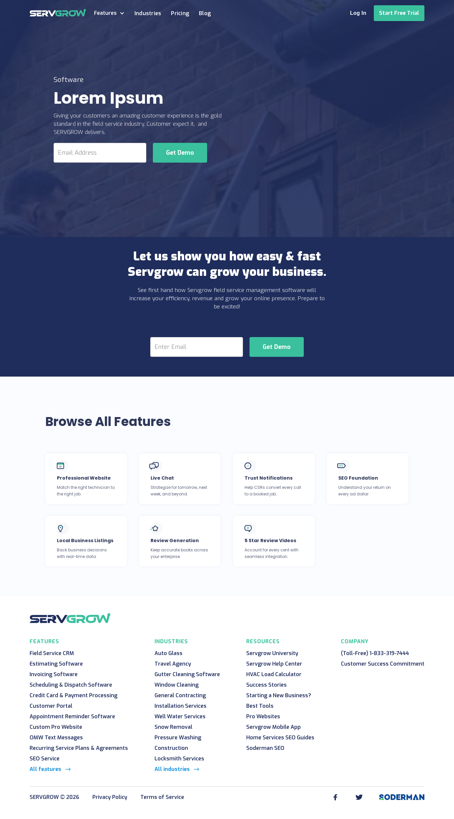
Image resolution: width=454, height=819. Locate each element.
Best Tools (260, 705)
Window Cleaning (177, 684)
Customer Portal (51, 705)
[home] (58, 12)
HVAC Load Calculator (273, 674)
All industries (172, 769)
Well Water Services (180, 716)
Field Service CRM (52, 653)
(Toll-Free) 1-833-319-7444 (375, 653)
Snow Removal (173, 727)
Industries (147, 13)
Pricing (180, 13)
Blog (205, 13)
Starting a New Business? (278, 695)
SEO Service (45, 758)
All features (45, 769)
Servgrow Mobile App (273, 727)
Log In (358, 13)
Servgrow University (272, 653)
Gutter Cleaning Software (187, 674)
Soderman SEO (265, 748)
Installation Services (180, 705)
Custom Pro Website (56, 727)
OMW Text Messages (56, 737)
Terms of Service (162, 797)
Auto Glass (168, 653)
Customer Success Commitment (382, 663)
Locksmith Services (179, 758)
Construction (171, 748)
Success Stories (266, 684)
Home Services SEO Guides (280, 737)
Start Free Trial (399, 13)
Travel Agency (173, 663)
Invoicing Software (54, 674)
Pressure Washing (178, 737)
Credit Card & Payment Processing (73, 695)
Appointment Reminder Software (72, 716)
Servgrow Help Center (274, 663)
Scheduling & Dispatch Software (71, 684)
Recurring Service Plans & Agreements (79, 748)
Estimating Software (56, 663)
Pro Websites (263, 716)
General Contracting (180, 695)
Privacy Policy (109, 797)
